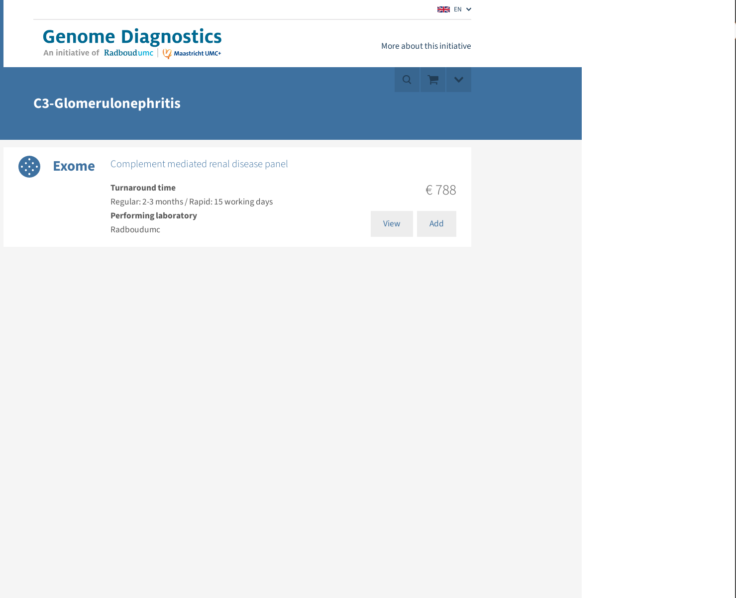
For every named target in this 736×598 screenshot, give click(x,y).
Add (436, 223)
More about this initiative (426, 46)
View (392, 223)
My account (668, 29)
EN (449, 9)
